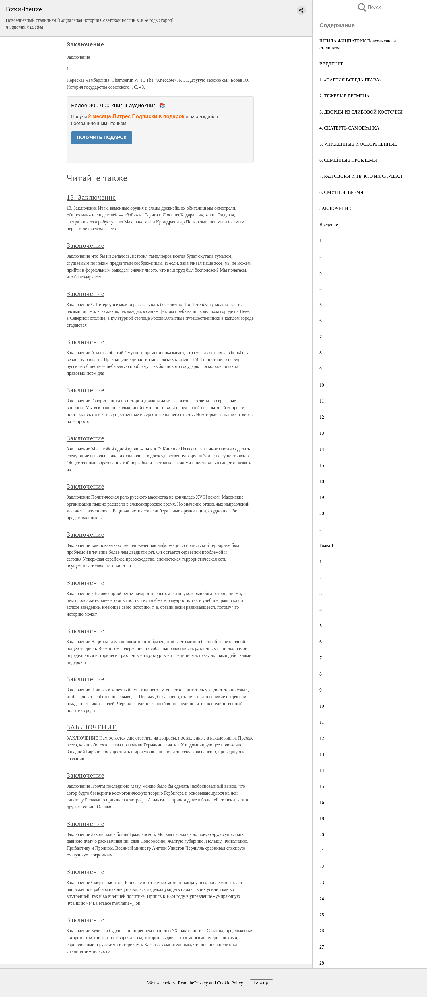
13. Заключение (91, 197)
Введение (328, 224)
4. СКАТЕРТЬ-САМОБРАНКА (349, 128)
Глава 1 (326, 545)
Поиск (369, 7)
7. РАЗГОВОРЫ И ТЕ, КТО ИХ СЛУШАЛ (360, 176)
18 (321, 481)
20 (321, 513)
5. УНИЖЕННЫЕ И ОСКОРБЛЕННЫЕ (358, 144)
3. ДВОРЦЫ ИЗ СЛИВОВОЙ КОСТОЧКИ (361, 112)
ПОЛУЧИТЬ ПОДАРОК (102, 137)
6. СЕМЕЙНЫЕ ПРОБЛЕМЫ (348, 160)
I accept (261, 982)
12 (321, 417)
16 (321, 802)
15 (321, 465)
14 (321, 449)
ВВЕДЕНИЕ (331, 63)
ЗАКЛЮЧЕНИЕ (335, 208)
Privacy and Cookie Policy (218, 982)
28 (321, 963)
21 (321, 529)
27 (321, 947)
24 (321, 898)
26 (321, 930)
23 (321, 882)
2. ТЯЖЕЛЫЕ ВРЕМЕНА (344, 95)
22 (321, 866)
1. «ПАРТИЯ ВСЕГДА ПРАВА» (350, 79)
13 (321, 433)
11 (321, 401)
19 (321, 497)
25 (321, 914)
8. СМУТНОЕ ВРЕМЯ (341, 192)
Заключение (85, 245)
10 (321, 385)
